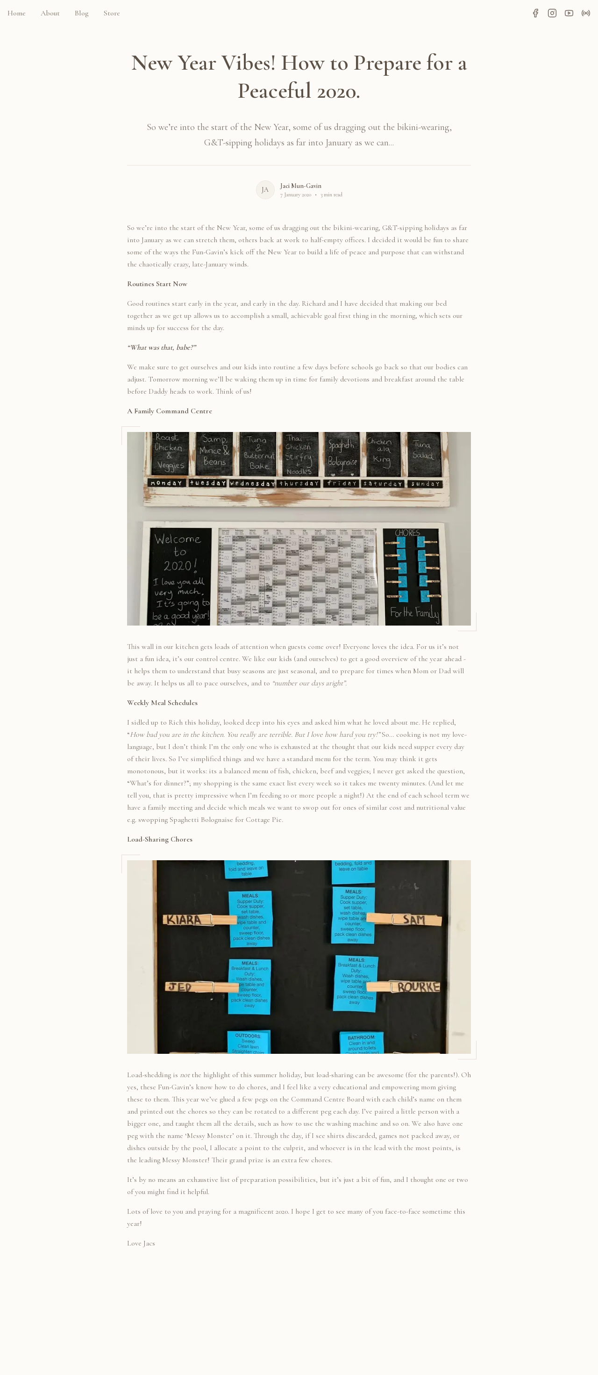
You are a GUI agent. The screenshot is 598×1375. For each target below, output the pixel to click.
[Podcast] (586, 13)
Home (16, 13)
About (50, 13)
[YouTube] (569, 13)
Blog (82, 13)
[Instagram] (552, 13)
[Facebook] (535, 13)
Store (112, 13)
